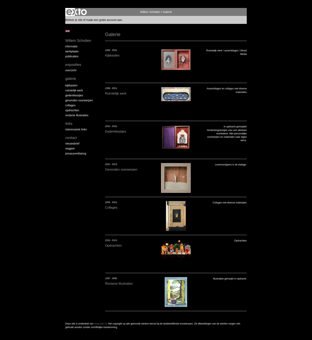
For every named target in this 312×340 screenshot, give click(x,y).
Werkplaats (72, 51)
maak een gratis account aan (104, 19)
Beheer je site (73, 19)
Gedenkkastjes (74, 95)
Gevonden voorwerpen (79, 100)
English (67, 31)
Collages (70, 105)
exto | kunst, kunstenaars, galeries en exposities (76, 12)
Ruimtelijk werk (74, 90)
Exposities (73, 65)
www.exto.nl (100, 323)
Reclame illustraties (76, 115)
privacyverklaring (75, 153)
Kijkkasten (71, 85)
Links (68, 124)
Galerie (70, 79)
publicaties (71, 56)
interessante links (76, 129)
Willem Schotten (150, 12)
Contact (71, 138)
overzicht (70, 70)
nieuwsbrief (72, 143)
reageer (70, 148)
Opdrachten (72, 110)
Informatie (71, 46)
